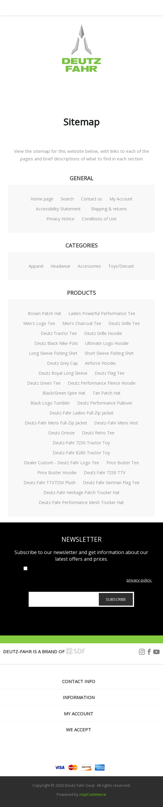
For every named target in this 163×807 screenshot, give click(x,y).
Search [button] (89, 7)
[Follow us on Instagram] (68, 750)
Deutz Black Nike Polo (56, 343)
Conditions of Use (99, 219)
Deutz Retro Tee (98, 433)
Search (67, 199)
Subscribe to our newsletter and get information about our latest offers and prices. (81, 555)
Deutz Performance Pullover (105, 403)
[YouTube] (95, 750)
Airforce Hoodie (100, 363)
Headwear (61, 266)
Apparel (36, 266)
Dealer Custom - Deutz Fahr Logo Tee (61, 462)
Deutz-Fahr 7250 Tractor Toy (81, 443)
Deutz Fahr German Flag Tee (111, 482)
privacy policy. (139, 580)
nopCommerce (93, 794)
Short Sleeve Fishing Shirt (109, 353)
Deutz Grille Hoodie (103, 333)
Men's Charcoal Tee (81, 323)
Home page (41, 199)
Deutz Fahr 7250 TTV (104, 472)
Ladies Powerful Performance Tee (101, 313)
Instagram (142, 652)
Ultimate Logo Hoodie (107, 343)
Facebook (149, 652)
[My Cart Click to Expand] (104, 7)
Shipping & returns (109, 209)
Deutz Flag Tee (109, 373)
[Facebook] (81, 750)
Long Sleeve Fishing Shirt (53, 353)
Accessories (89, 266)
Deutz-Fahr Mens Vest (116, 423)
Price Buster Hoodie (57, 472)
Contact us (91, 199)
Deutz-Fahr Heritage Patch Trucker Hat (81, 492)
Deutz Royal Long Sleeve (63, 373)
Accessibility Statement (58, 209)
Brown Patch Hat (44, 313)
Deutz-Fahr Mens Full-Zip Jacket (56, 423)
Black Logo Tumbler (50, 403)
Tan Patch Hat (106, 393)
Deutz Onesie (61, 433)
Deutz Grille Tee (124, 323)
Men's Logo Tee (39, 323)
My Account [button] (74, 7)
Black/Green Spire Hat (63, 393)
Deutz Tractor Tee (59, 333)
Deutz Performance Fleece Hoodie (102, 383)
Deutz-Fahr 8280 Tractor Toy (81, 453)
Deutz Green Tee (44, 383)
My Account (121, 199)
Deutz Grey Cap (62, 363)
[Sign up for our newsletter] (81, 599)
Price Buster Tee (122, 462)
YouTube (156, 652)
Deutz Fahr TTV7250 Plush (50, 482)
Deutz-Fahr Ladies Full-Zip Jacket (81, 413)
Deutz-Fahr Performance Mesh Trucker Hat (81, 502)
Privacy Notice (60, 219)
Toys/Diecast (121, 266)
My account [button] (78, 714)
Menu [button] (59, 7)
